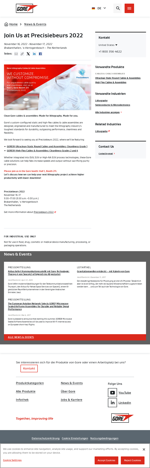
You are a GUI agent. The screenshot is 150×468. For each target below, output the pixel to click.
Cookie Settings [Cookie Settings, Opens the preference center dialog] (12, 460)
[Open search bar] (117, 8)
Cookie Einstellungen (75, 438)
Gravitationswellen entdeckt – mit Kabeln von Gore (103, 271)
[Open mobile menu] (129, 8)
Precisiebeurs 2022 (44, 212)
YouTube (119, 392)
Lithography (101, 100)
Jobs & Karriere (71, 399)
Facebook (40, 54)
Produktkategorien (30, 383)
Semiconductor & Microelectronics (112, 104)
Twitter (28, 54)
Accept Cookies (106, 460)
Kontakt (29, 368)
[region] (75, 455)
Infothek (22, 399)
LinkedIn (119, 402)
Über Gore (68, 391)
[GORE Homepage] (27, 8)
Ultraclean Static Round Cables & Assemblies (118, 77)
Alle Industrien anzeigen (107, 112)
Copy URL (22, 54)
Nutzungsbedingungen (104, 438)
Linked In (34, 54)
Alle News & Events (21, 337)
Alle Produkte (25, 391)
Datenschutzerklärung (46, 438)
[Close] (144, 449)
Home (13, 24)
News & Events (35, 24)
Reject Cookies (132, 460)
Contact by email (106, 153)
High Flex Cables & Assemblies (110, 82)
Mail (16, 54)
